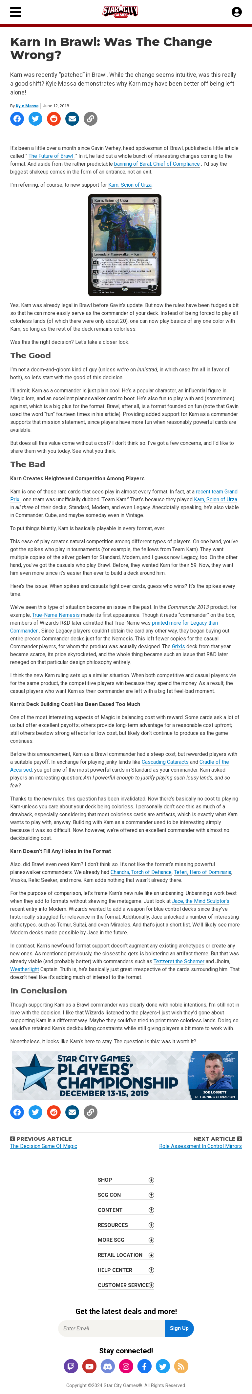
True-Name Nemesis (56, 615)
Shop (105, 1180)
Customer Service (123, 1285)
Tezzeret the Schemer (179, 961)
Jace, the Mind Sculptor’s (200, 901)
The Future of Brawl (51, 156)
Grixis (178, 646)
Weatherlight (24, 969)
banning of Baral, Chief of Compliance (157, 164)
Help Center (115, 1270)
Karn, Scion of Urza (130, 185)
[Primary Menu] (15, 12)
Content (110, 1210)
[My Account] (237, 12)
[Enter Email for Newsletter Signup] (111, 1328)
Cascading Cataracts (165, 762)
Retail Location (120, 1255)
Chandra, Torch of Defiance (141, 872)
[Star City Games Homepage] (126, 11)
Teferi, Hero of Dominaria (202, 872)
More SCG (111, 1240)
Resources (113, 1225)
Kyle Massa (27, 105)
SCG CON (109, 1195)
